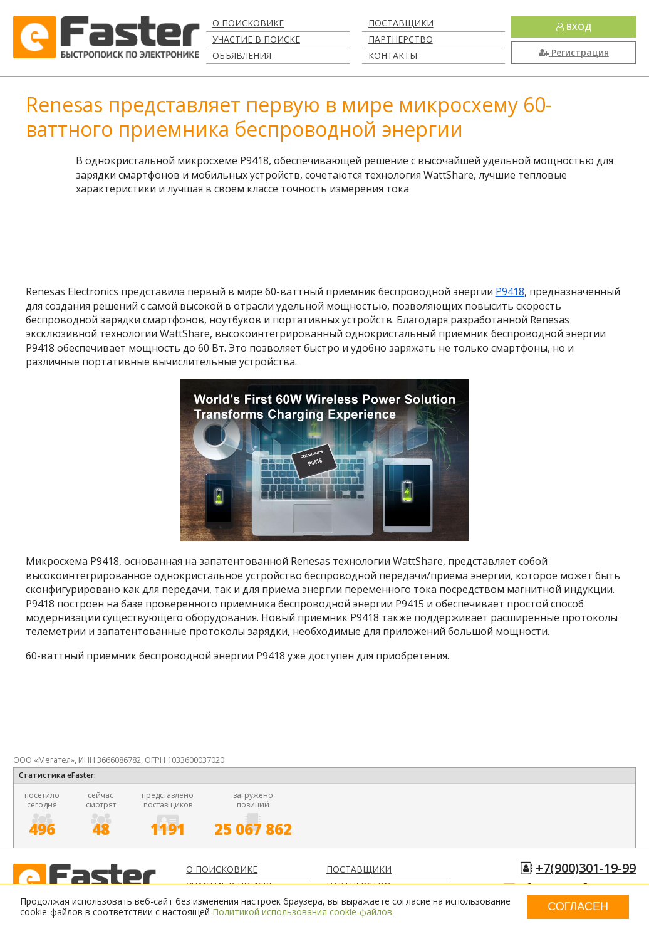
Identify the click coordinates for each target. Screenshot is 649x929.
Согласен (578, 906)
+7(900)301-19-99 (586, 867)
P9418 (510, 291)
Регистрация (574, 52)
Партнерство (400, 39)
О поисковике (248, 23)
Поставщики (401, 23)
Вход (573, 27)
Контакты (392, 55)
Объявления (241, 55)
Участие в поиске (256, 39)
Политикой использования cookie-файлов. (303, 912)
